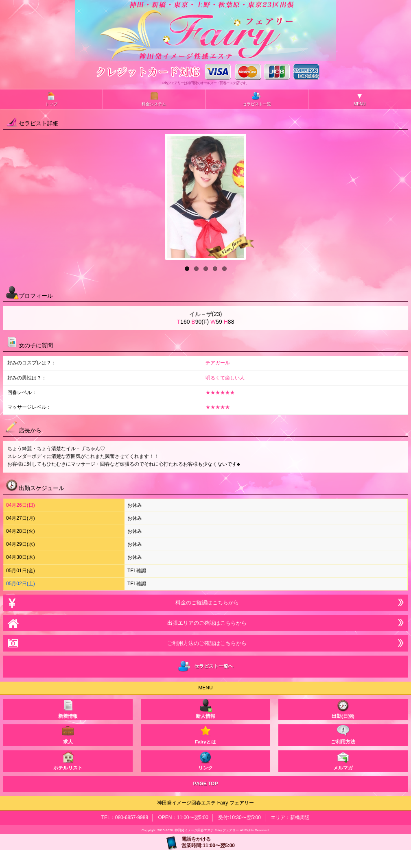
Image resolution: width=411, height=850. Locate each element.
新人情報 (205, 709)
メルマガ (343, 760)
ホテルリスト (68, 760)
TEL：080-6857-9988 (124, 817)
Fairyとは (205, 734)
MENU (359, 99)
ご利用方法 (343, 734)
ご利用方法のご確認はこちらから (205, 643)
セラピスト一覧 (257, 98)
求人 (68, 734)
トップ (51, 98)
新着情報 (68, 709)
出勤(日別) (343, 709)
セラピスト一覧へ (206, 666)
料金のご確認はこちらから (205, 602)
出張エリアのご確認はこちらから (205, 623)
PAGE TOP (205, 784)
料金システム (154, 98)
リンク (205, 760)
